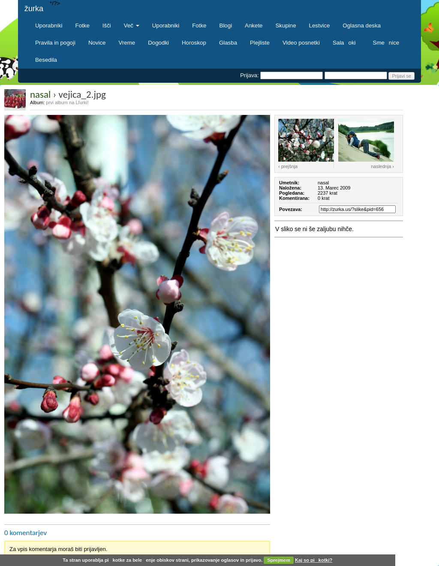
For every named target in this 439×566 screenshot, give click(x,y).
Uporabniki (49, 25)
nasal (40, 94)
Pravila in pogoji (55, 42)
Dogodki (158, 42)
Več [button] (131, 25)
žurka (33, 8)
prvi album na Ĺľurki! (67, 102)
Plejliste (260, 42)
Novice (97, 42)
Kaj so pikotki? (313, 560)
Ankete (253, 25)
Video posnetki (301, 42)
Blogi (226, 25)
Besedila (46, 60)
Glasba (228, 42)
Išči (106, 25)
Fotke (82, 25)
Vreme (127, 42)
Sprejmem (279, 560)
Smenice (386, 42)
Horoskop (194, 42)
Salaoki (346, 42)
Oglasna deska (362, 25)
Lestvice (319, 25)
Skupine (286, 25)
